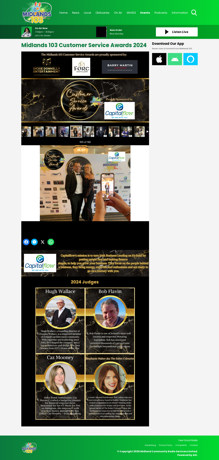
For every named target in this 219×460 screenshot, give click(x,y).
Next (142, 141)
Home (63, 13)
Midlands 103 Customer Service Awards (25, 131)
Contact (194, 445)
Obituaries (102, 13)
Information (180, 13)
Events (145, 13)
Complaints (181, 445)
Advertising (150, 445)
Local (87, 13)
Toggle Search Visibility (194, 13)
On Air (118, 13)
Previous (27, 141)
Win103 (131, 13)
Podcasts (161, 13)
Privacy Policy (165, 445)
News (75, 13)
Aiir (195, 455)
